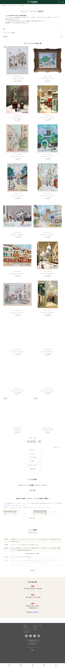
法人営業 (35, 627)
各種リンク (35, 629)
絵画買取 (5, 36)
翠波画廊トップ (4, 5)
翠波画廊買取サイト (26, 632)
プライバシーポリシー (27, 629)
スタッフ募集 (25, 627)
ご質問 (32, 665)
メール (21, 665)
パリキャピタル (32, 457)
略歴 (4, 28)
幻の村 (32, 461)
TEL (9, 665)
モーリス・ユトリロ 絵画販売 (19, 5)
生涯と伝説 (32, 468)
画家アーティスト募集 (37, 625)
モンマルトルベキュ (32, 465)
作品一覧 (10, 5)
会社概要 (24, 625)
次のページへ (57, 447)
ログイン (56, 665)
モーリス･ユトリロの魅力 (9, 32)
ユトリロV (32, 453)
